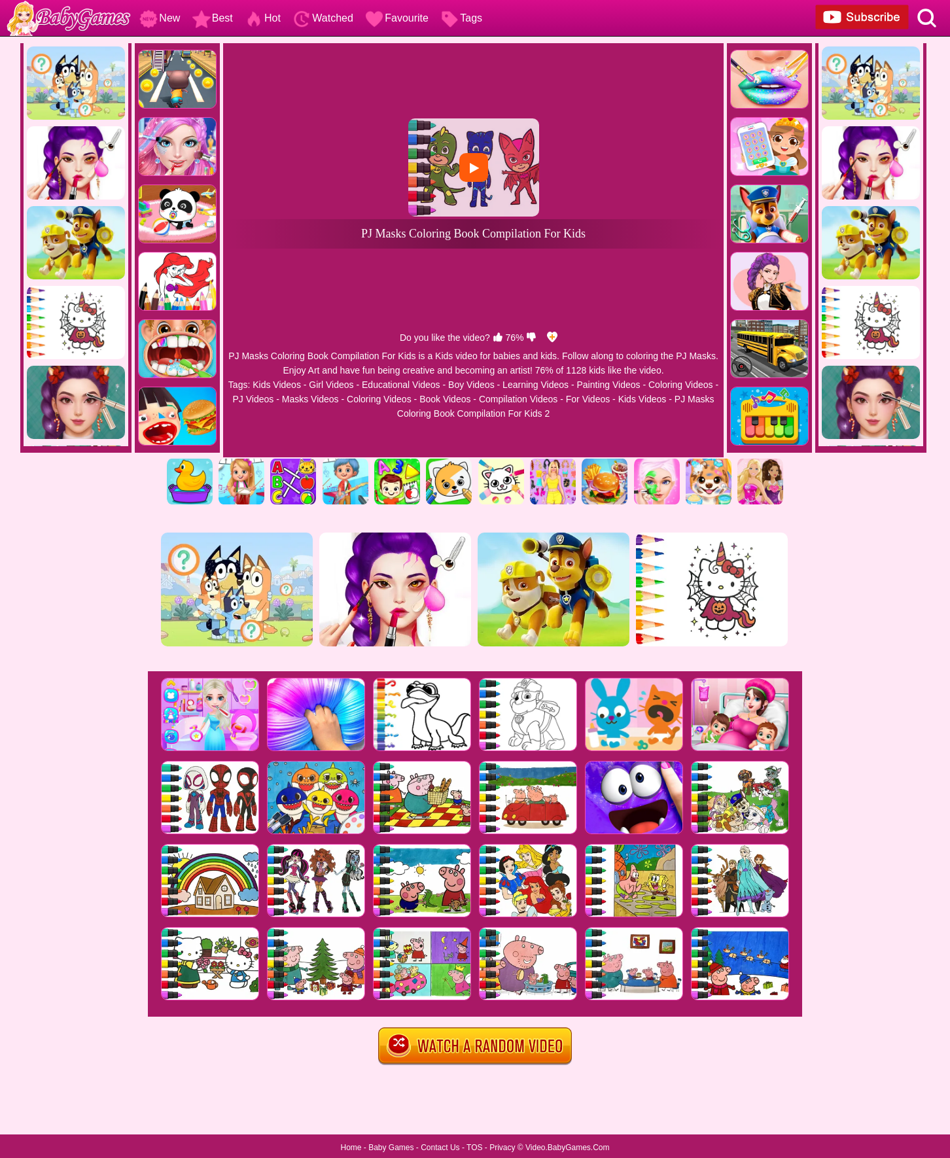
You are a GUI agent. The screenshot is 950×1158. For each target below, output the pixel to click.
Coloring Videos (680, 384)
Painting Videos (609, 384)
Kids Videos (277, 384)
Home (350, 1147)
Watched (322, 18)
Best (212, 18)
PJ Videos (252, 399)
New (159, 18)
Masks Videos (310, 399)
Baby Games (390, 1147)
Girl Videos (331, 384)
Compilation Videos (518, 399)
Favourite (397, 18)
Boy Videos (471, 384)
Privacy (502, 1147)
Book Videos (444, 399)
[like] (498, 337)
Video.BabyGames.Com (567, 1147)
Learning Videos (535, 384)
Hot (263, 18)
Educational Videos (401, 384)
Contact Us (440, 1147)
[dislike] (531, 337)
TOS (474, 1147)
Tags (461, 18)
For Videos (588, 399)
